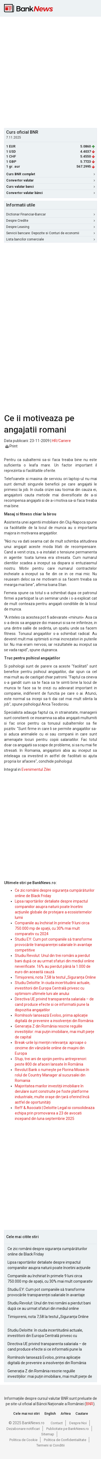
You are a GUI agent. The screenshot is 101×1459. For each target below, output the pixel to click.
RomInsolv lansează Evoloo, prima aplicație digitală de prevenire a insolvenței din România (47, 1360)
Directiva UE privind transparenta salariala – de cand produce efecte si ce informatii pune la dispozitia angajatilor (54, 1004)
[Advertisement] (50, 72)
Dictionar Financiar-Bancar (50, 214)
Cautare (81, 1413)
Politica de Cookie (23, 1440)
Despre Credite (50, 221)
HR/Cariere (61, 441)
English (50, 1413)
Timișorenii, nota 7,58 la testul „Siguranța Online (55, 977)
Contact (57, 1423)
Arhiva (66, 1413)
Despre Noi (78, 1423)
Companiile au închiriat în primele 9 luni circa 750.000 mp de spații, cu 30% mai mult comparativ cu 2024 (52, 928)
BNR (89, 1404)
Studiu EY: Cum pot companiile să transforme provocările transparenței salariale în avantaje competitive (53, 944)
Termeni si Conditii (50, 1445)
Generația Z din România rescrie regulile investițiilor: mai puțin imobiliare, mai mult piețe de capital (54, 1031)
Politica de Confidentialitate (65, 1440)
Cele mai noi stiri (26, 1413)
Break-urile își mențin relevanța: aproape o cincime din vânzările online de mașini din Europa (50, 1048)
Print (11, 446)
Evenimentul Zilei (36, 769)
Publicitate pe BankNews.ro (67, 1429)
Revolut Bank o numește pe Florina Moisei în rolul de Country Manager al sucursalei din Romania (52, 1075)
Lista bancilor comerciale (50, 239)
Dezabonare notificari (23, 1429)
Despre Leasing (50, 227)
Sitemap (47, 1434)
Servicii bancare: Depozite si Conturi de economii (50, 233)
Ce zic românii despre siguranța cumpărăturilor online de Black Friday (47, 1251)
